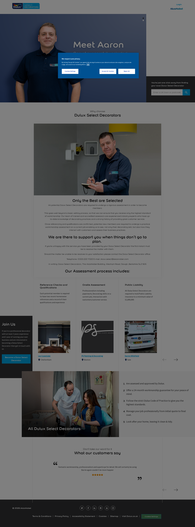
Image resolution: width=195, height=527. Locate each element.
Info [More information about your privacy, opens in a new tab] (88, 64)
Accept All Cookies (108, 71)
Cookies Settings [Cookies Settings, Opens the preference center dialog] (70, 71)
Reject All (127, 71)
